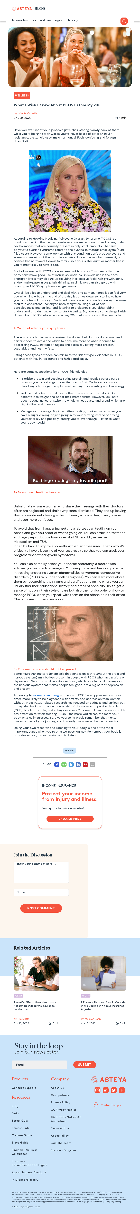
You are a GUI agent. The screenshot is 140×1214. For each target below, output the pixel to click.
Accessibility (60, 1136)
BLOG (40, 9)
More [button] (71, 20)
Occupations (60, 1095)
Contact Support (24, 1088)
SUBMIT (84, 1065)
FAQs (15, 1113)
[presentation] (39, 921)
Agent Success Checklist (29, 1172)
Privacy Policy (60, 1102)
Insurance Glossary (25, 1180)
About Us (57, 1088)
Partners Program (63, 1150)
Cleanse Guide (22, 1135)
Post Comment (41, 908)
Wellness (46, 20)
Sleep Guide (20, 1143)
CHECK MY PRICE (70, 818)
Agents (60, 20)
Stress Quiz (20, 1121)
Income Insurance (24, 20)
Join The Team (61, 1143)
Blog (15, 1106)
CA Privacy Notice (64, 1110)
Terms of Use (60, 1128)
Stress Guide (21, 1128)
